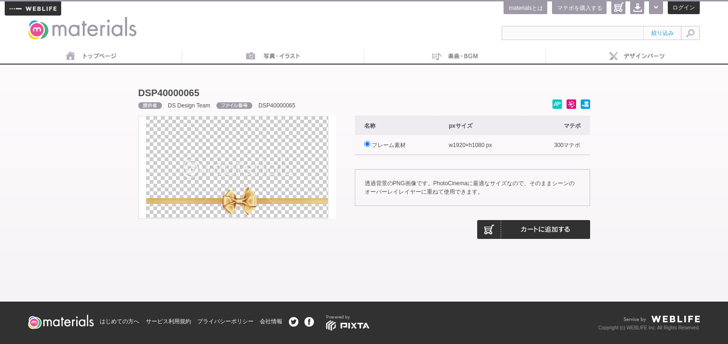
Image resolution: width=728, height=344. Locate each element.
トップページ (91, 57)
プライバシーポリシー (225, 321)
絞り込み (662, 33)
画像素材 (273, 57)
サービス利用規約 (168, 321)
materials (38, 22)
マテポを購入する (579, 8)
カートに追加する (533, 229)
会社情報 (271, 321)
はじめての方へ (119, 321)
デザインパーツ (637, 57)
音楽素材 (455, 57)
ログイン (683, 7)
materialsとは (526, 8)
